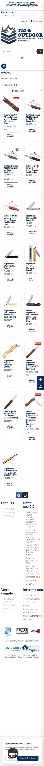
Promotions (9, 509)
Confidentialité (10, 657)
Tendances (9, 516)
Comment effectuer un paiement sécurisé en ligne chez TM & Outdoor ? (33, 536)
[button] (22, 58)
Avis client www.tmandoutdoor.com (22, 641)
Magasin (30, 584)
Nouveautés (9, 512)
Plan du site (31, 580)
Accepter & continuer (27, 758)
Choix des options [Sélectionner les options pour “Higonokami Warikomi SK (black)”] (10, 280)
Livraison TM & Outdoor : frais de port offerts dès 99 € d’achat (32, 550)
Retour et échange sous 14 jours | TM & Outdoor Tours (32, 570)
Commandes (9, 605)
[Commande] (27, 91)
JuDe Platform (33, 657)
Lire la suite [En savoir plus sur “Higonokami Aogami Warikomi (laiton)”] (31, 279)
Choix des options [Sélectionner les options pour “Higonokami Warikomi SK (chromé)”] (32, 232)
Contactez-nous (8, 12)
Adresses (8, 608)
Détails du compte (8, 600)
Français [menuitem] (10, 15)
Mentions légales (30, 655)
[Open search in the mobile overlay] (22, 51)
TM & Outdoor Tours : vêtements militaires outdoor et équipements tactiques (32, 519)
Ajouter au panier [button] (10, 135)
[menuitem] (18, 15)
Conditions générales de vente (31, 560)
